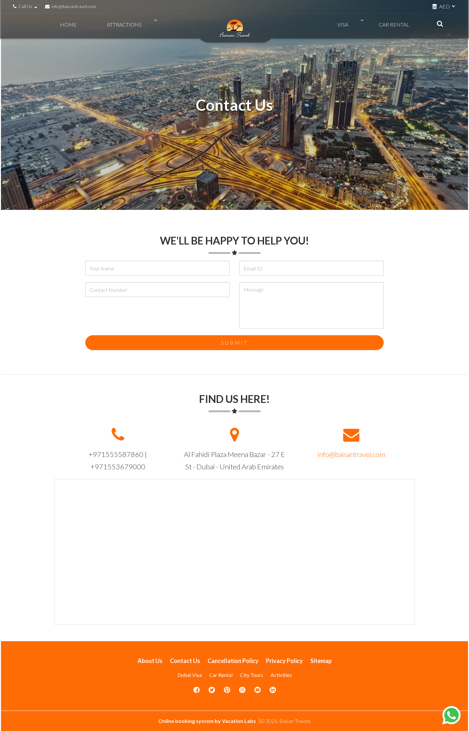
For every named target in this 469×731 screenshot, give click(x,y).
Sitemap (321, 660)
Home (71, 26)
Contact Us (185, 660)
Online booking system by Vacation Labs (207, 721)
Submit (234, 342)
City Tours (251, 675)
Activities (281, 675)
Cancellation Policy (233, 660)
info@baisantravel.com (70, 6)
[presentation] (134, 316)
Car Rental (391, 26)
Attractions (113, 26)
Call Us (26, 6)
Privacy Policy (284, 660)
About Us (150, 660)
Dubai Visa (189, 675)
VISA (354, 26)
